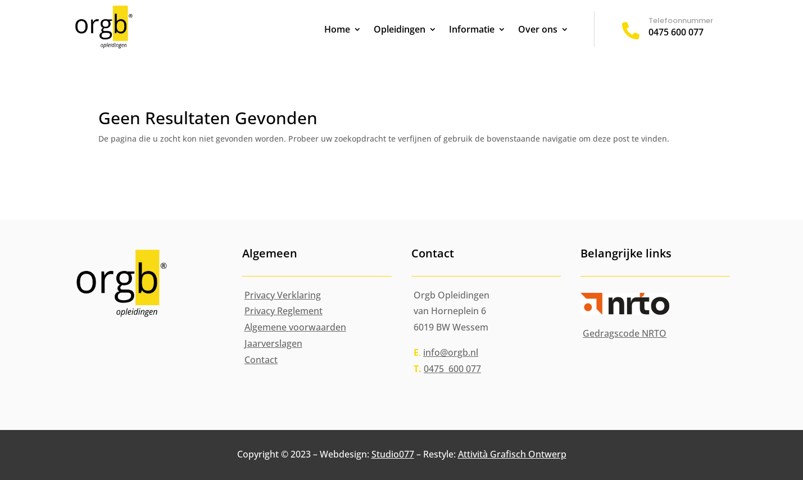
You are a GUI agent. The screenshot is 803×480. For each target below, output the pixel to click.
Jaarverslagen (273, 343)
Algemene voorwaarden (295, 327)
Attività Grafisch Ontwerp (512, 454)
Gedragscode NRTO (624, 333)
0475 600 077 (676, 32)
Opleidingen (399, 30)
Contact (261, 360)
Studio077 (392, 454)
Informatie (471, 30)
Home (337, 30)
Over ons (537, 30)
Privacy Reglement (283, 311)
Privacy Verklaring (282, 295)
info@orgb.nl (450, 352)
